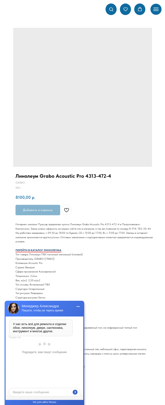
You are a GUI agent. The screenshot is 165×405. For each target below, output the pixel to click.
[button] (111, 9)
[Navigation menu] (156, 9)
